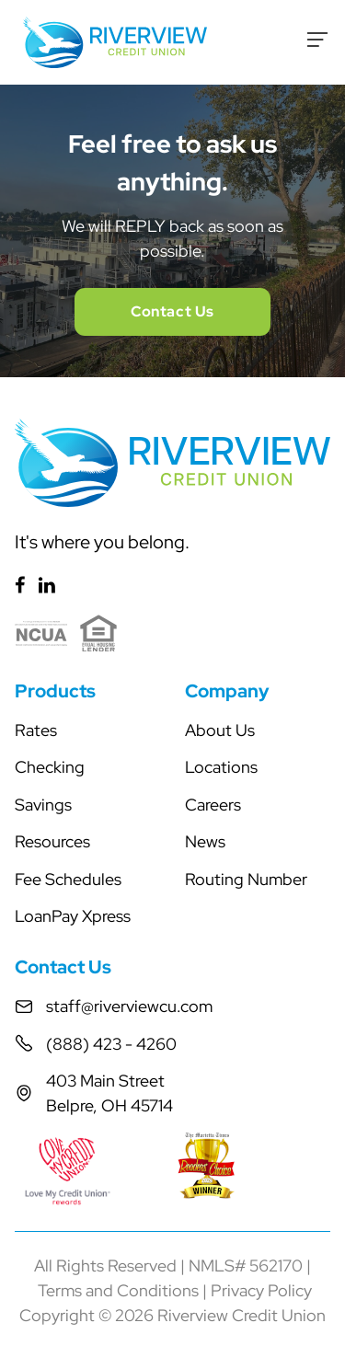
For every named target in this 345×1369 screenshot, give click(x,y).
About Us (220, 730)
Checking (50, 766)
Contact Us (172, 311)
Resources (52, 841)
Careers (213, 804)
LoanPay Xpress (73, 915)
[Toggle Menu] (317, 39)
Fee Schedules (68, 879)
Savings (43, 804)
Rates (36, 730)
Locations (221, 766)
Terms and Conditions (118, 1290)
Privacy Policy (261, 1290)
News (205, 841)
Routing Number (246, 879)
